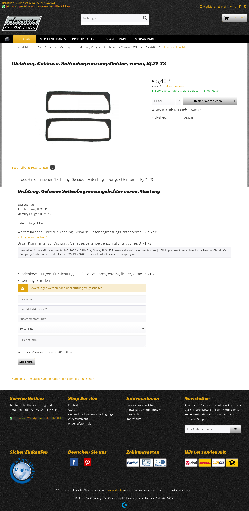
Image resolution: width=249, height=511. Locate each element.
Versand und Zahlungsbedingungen (91, 414)
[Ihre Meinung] (82, 341)
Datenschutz (134, 414)
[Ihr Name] (82, 299)
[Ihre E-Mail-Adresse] (82, 309)
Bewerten (192, 110)
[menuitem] (115, 19)
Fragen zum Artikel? (32, 237)
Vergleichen (161, 110)
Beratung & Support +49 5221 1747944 (28, 3)
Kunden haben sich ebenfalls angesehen (67, 379)
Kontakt (73, 405)
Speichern (26, 361)
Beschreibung (21, 167)
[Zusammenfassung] (82, 319)
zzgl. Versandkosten (174, 86)
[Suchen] (145, 18)
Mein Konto (227, 6)
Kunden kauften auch (26, 379)
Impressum (133, 419)
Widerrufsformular (80, 423)
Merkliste (207, 6)
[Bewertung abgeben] (82, 329)
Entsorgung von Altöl (139, 405)
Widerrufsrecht (78, 419)
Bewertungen (43, 167)
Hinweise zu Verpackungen (144, 410)
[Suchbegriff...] (115, 18)
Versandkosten (116, 490)
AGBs (71, 410)
